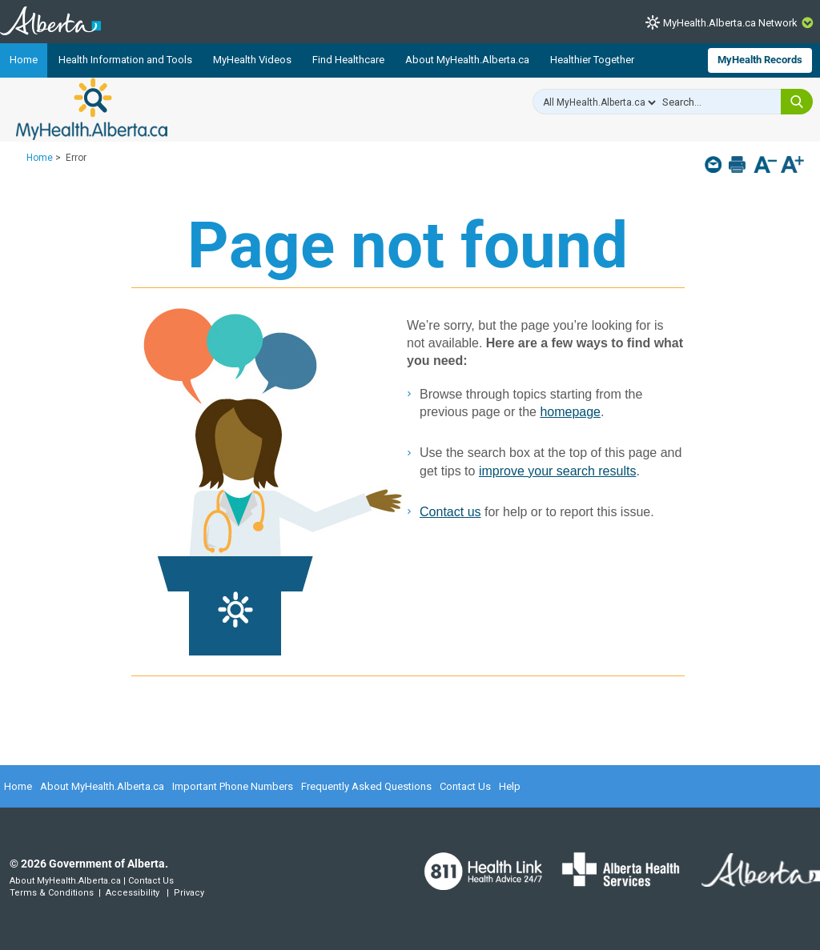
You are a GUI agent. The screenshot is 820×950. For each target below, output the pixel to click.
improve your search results (558, 471)
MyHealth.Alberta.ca (91, 109)
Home (24, 60)
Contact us (450, 512)
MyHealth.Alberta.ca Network (730, 23)
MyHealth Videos (252, 60)
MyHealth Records (760, 60)
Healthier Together (592, 60)
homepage (570, 412)
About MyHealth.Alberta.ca (467, 60)
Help (510, 786)
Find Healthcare (348, 60)
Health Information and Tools (125, 60)
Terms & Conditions (52, 893)
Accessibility (132, 893)
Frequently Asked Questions (366, 786)
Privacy (189, 893)
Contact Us (465, 786)
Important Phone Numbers (232, 786)
